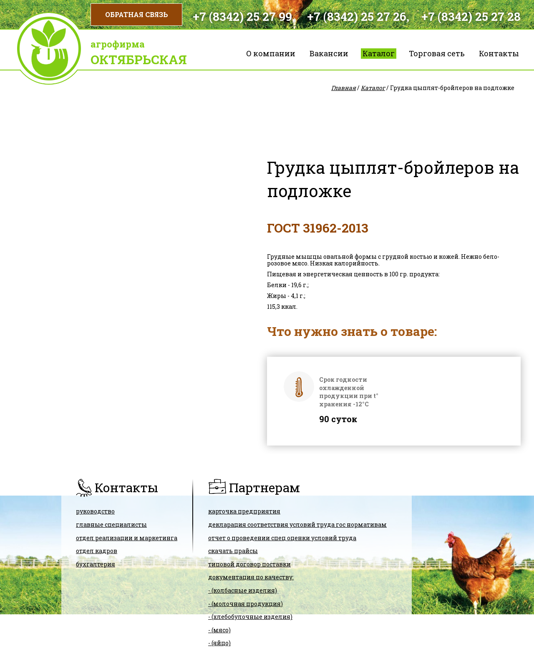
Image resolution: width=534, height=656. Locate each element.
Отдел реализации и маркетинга (126, 538)
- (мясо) (219, 630)
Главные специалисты (111, 524)
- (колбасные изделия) (242, 590)
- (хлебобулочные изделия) (250, 617)
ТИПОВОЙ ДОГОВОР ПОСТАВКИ (249, 564)
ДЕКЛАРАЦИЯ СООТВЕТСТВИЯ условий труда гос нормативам (297, 524)
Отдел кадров (96, 551)
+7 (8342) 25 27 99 (242, 16)
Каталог (379, 53)
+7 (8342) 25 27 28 (471, 16)
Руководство (95, 511)
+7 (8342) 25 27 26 (356, 16)
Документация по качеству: (251, 577)
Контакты (499, 53)
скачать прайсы (233, 551)
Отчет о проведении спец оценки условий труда (282, 538)
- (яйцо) (219, 643)
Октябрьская (139, 59)
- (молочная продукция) (245, 604)
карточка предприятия (244, 511)
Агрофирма (118, 44)
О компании (270, 53)
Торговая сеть (437, 53)
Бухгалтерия (95, 564)
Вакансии (329, 53)
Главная (343, 88)
